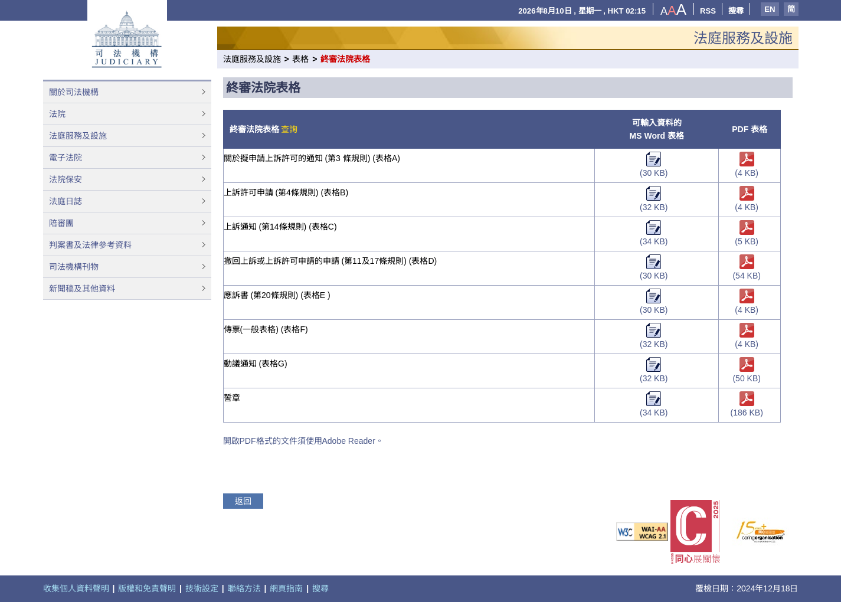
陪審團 (61, 223)
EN (769, 9)
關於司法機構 (74, 92)
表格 (300, 59)
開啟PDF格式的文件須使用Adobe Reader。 (303, 441)
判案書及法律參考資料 (90, 245)
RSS (708, 10)
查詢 (289, 129)
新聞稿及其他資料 (82, 288)
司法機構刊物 (74, 266)
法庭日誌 (65, 201)
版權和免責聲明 (147, 588)
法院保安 (65, 179)
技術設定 (201, 588)
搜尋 (736, 10)
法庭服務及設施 (78, 135)
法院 (57, 114)
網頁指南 (286, 588)
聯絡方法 (244, 588)
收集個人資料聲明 (76, 588)
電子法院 (65, 157)
